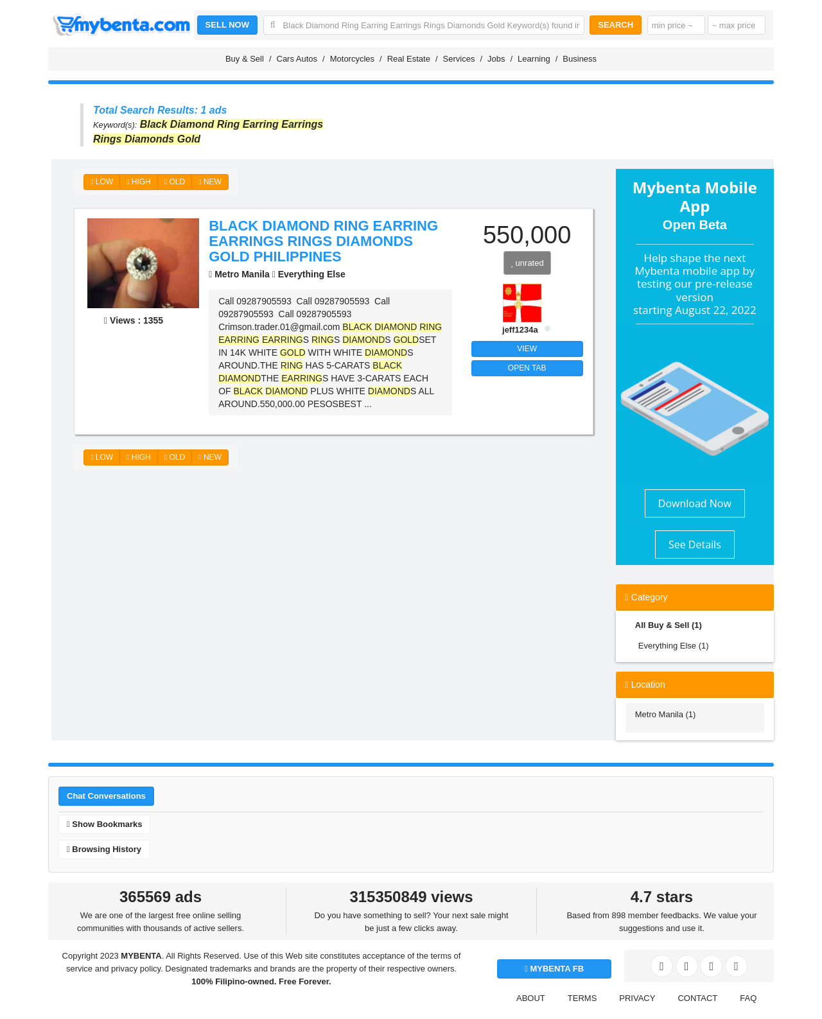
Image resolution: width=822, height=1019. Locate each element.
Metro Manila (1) (665, 714)
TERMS (582, 998)
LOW (102, 181)
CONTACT (697, 998)
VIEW (527, 348)
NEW (210, 181)
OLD (174, 181)
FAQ (748, 998)
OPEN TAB (527, 367)
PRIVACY (637, 998)
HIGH (139, 181)
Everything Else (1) (673, 645)
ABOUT (530, 998)
